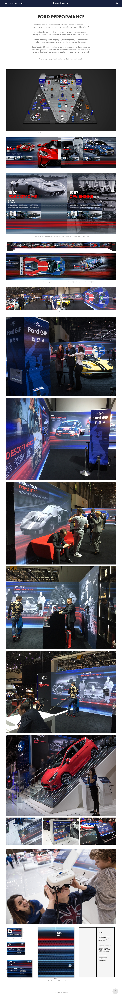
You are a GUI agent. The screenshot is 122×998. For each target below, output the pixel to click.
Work (6, 3)
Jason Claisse (60, 3)
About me (13, 3)
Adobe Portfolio (64, 992)
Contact (22, 3)
